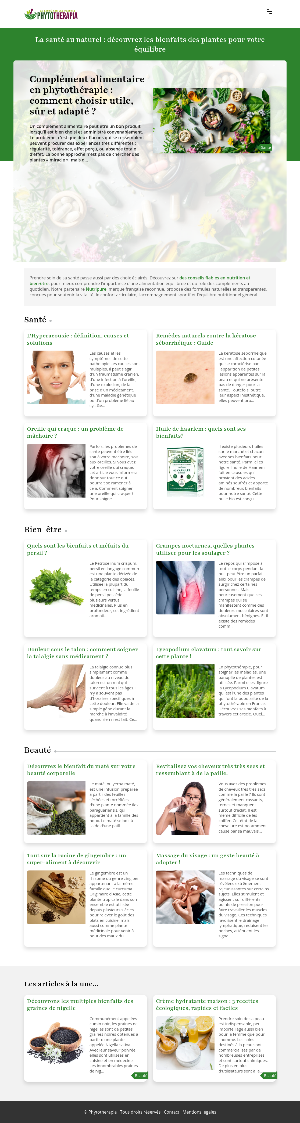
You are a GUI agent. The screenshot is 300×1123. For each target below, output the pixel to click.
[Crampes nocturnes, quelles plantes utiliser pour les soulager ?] (185, 587)
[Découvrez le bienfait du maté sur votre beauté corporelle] (56, 808)
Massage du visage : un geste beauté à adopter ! (207, 859)
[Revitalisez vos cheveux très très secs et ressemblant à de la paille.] (185, 808)
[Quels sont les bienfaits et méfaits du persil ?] (56, 587)
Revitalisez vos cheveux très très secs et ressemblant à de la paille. (210, 769)
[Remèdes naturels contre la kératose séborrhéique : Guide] (185, 377)
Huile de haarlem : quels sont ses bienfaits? (201, 432)
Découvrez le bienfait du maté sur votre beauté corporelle (81, 769)
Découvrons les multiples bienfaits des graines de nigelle (80, 1004)
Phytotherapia (102, 1112)
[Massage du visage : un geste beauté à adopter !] (185, 897)
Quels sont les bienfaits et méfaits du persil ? (78, 549)
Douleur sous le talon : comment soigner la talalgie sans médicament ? (82, 653)
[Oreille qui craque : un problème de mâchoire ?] (56, 471)
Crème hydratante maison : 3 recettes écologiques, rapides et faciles (207, 1004)
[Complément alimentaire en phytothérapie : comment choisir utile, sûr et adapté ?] (88, 95)
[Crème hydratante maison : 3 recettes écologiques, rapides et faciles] (185, 1043)
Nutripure (96, 289)
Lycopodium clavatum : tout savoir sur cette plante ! (209, 653)
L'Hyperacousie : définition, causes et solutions (78, 339)
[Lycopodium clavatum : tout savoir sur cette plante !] (185, 691)
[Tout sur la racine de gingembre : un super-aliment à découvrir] (56, 897)
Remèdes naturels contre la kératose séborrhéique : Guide (206, 339)
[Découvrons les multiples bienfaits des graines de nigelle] (56, 1043)
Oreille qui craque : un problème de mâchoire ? (75, 432)
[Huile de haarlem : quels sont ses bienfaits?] (185, 471)
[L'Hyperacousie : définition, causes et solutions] (56, 377)
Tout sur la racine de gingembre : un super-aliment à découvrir (76, 859)
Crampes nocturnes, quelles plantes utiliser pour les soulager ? (205, 549)
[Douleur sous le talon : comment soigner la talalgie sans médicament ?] (56, 691)
